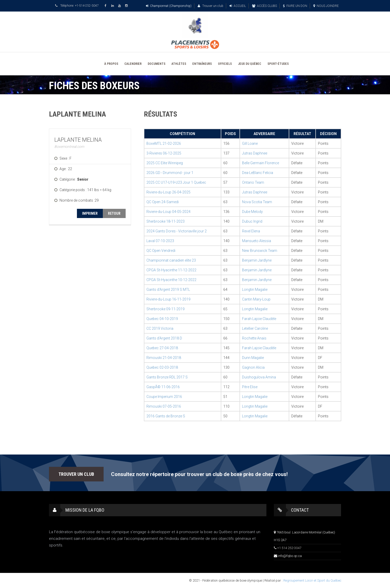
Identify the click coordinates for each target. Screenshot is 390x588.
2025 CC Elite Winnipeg (164, 163)
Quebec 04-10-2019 (162, 319)
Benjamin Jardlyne (257, 260)
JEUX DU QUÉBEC (249, 64)
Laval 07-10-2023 (160, 241)
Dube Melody (252, 212)
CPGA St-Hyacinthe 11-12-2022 (171, 270)
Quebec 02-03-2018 (162, 367)
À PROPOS (111, 64)
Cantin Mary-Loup (256, 299)
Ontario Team (253, 182)
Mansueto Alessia (256, 241)
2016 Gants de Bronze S (165, 416)
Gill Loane (250, 143)
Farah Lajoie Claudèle (259, 319)
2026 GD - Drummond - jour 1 (169, 173)
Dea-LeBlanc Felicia (257, 173)
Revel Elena (251, 231)
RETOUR (114, 213)
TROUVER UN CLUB (76, 474)
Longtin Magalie (254, 289)
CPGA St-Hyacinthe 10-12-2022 (171, 280)
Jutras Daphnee (254, 153)
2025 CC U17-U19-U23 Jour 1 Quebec (176, 182)
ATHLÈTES (179, 64)
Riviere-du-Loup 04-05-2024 (168, 212)
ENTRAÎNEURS (202, 64)
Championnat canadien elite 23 (171, 260)
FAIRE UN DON (295, 6)
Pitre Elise (249, 387)
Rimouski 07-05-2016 (163, 406)
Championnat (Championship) (169, 6)
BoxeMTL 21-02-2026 (163, 143)
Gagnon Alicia (253, 367)
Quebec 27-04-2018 (162, 348)
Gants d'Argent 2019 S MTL (168, 289)
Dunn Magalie (253, 358)
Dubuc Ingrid (252, 221)
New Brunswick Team (259, 251)
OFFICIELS (225, 64)
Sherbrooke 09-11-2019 (165, 309)
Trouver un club (210, 6)
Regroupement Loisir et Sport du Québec (312, 580)
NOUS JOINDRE (326, 6)
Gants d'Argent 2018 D (164, 338)
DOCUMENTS (156, 64)
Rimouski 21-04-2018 (163, 358)
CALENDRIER (133, 64)
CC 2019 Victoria (159, 328)
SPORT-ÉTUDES (278, 64)
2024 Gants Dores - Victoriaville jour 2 (176, 231)
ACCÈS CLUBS (264, 6)
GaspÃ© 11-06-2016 (163, 387)
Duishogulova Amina (259, 377)
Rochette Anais (254, 338)
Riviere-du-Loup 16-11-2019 (168, 299)
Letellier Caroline (255, 328)
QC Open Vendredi (160, 251)
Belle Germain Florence (260, 163)
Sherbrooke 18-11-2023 (165, 221)
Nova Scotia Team (257, 202)
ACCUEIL (237, 6)
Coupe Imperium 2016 (164, 397)
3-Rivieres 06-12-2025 (163, 153)
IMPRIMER (90, 213)
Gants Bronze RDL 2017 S (167, 377)
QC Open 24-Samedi (162, 202)
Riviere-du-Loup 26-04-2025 (168, 192)
